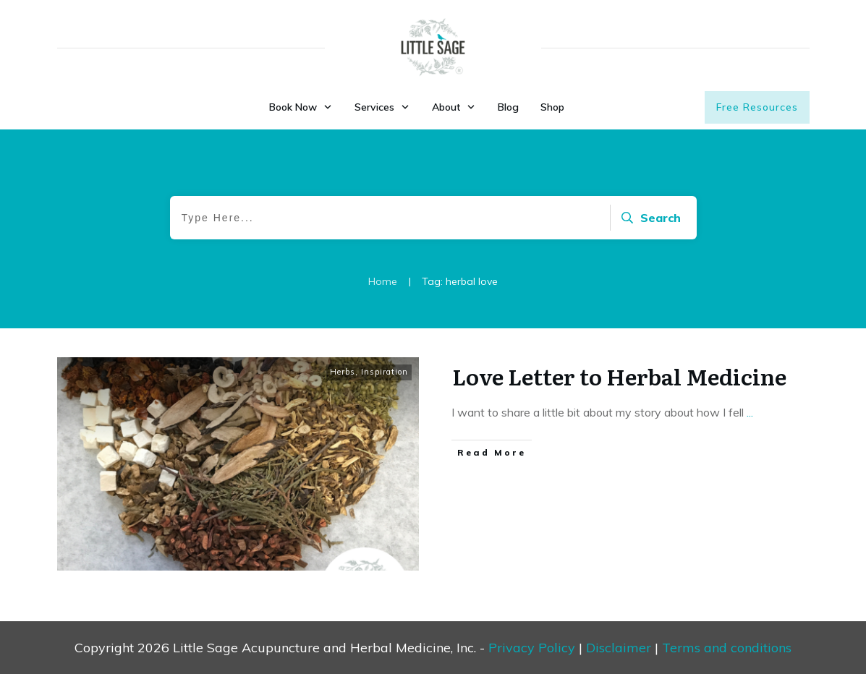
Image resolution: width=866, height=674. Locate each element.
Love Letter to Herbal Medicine (619, 376)
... (750, 412)
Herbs (342, 372)
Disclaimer (618, 647)
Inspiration (384, 372)
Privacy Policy (531, 647)
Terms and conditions (726, 647)
